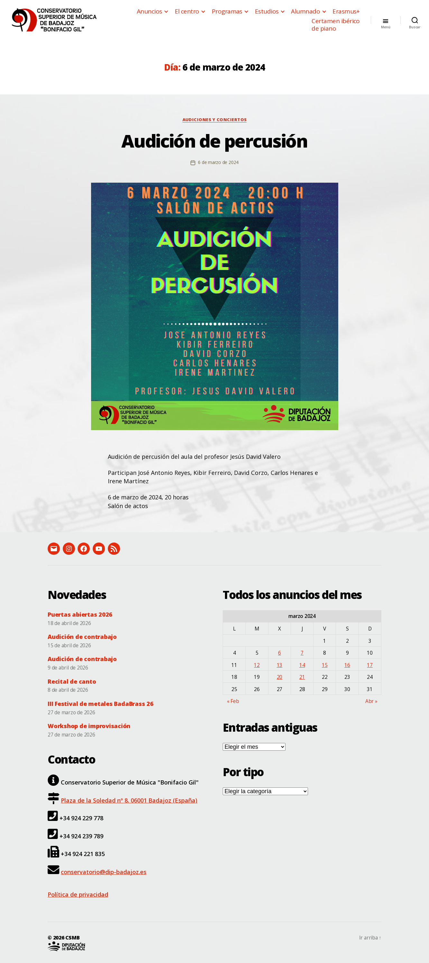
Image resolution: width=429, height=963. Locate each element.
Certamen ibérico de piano (336, 24)
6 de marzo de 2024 (218, 162)
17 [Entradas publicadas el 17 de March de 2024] (370, 665)
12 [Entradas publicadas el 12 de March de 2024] (257, 665)
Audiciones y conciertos (214, 119)
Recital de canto (72, 681)
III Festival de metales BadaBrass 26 (101, 704)
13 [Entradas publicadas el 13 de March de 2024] (280, 665)
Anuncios (149, 11)
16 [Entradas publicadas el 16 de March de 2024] (347, 665)
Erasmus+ (346, 11)
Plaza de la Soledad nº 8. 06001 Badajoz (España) (129, 800)
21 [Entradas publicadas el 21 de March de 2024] (302, 676)
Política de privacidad (78, 894)
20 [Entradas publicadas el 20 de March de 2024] (280, 676)
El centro (187, 11)
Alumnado (305, 11)
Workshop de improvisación (89, 726)
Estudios (267, 11)
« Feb (233, 701)
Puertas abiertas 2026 (80, 614)
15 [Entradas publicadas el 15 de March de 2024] (325, 665)
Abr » (371, 701)
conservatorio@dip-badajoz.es (103, 872)
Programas (227, 11)
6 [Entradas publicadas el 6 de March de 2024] (279, 652)
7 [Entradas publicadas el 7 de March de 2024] (302, 652)
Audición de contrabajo (82, 636)
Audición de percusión (214, 141)
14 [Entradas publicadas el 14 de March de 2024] (302, 665)
